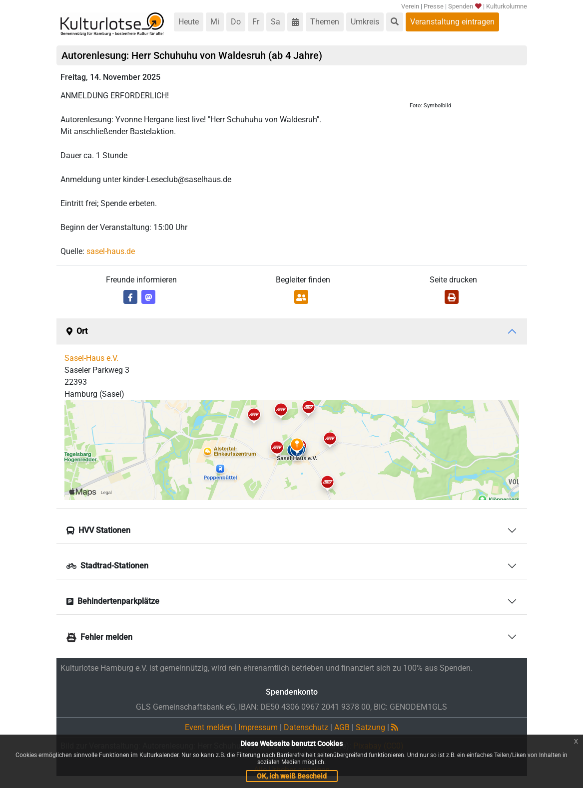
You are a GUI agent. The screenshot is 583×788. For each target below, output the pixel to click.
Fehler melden (99, 637)
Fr (255, 21)
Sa (275, 21)
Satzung (370, 727)
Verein (410, 6)
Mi (214, 21)
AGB (342, 727)
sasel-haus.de (110, 251)
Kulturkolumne (506, 6)
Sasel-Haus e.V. (91, 358)
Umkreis (365, 21)
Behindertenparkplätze (112, 601)
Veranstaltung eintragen (452, 21)
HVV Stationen (98, 530)
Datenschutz (306, 727)
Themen (324, 21)
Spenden (464, 6)
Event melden (208, 727)
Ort (76, 331)
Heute (188, 21)
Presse (434, 6)
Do (236, 21)
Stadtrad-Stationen (107, 565)
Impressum (258, 727)
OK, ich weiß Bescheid (292, 776)
